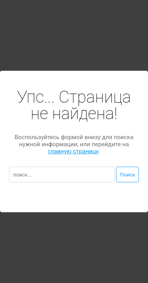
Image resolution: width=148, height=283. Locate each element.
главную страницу (73, 151)
